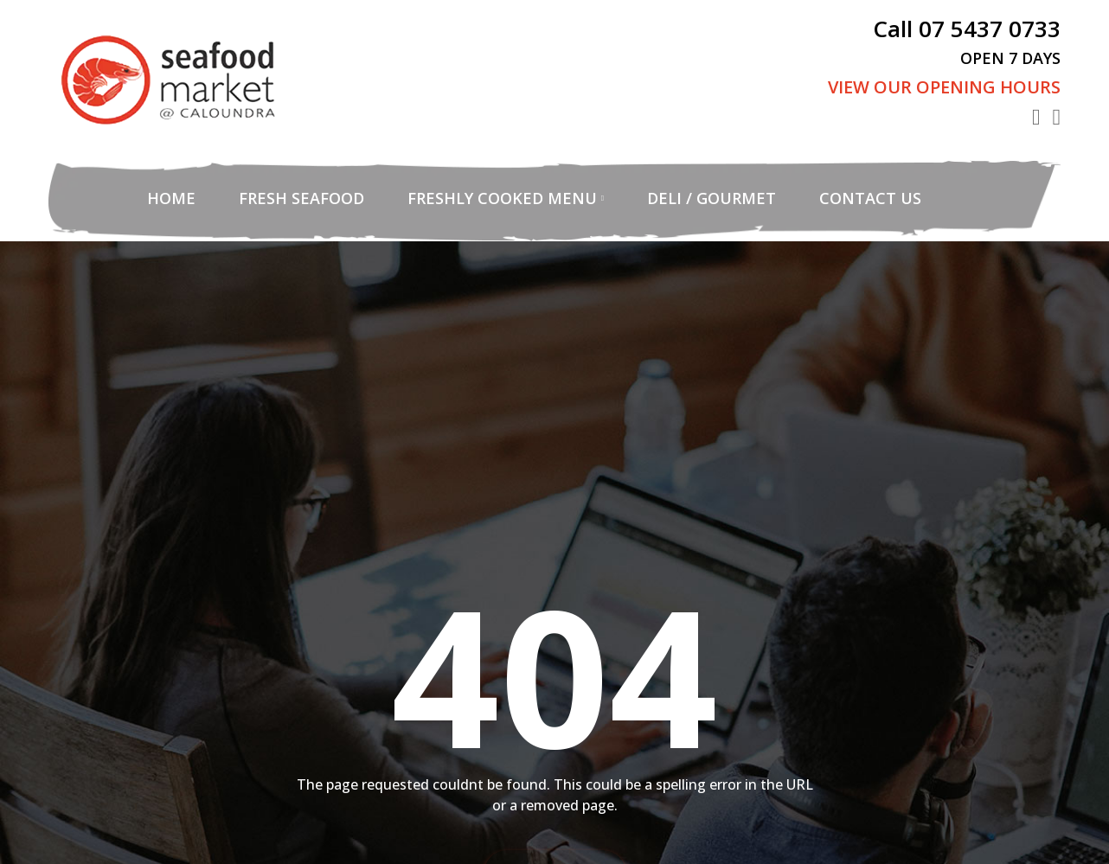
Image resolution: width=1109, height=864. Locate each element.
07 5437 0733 (990, 28)
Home (171, 198)
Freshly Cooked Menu (502, 198)
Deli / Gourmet (711, 198)
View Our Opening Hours (944, 87)
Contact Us (870, 198)
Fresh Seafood (301, 198)
